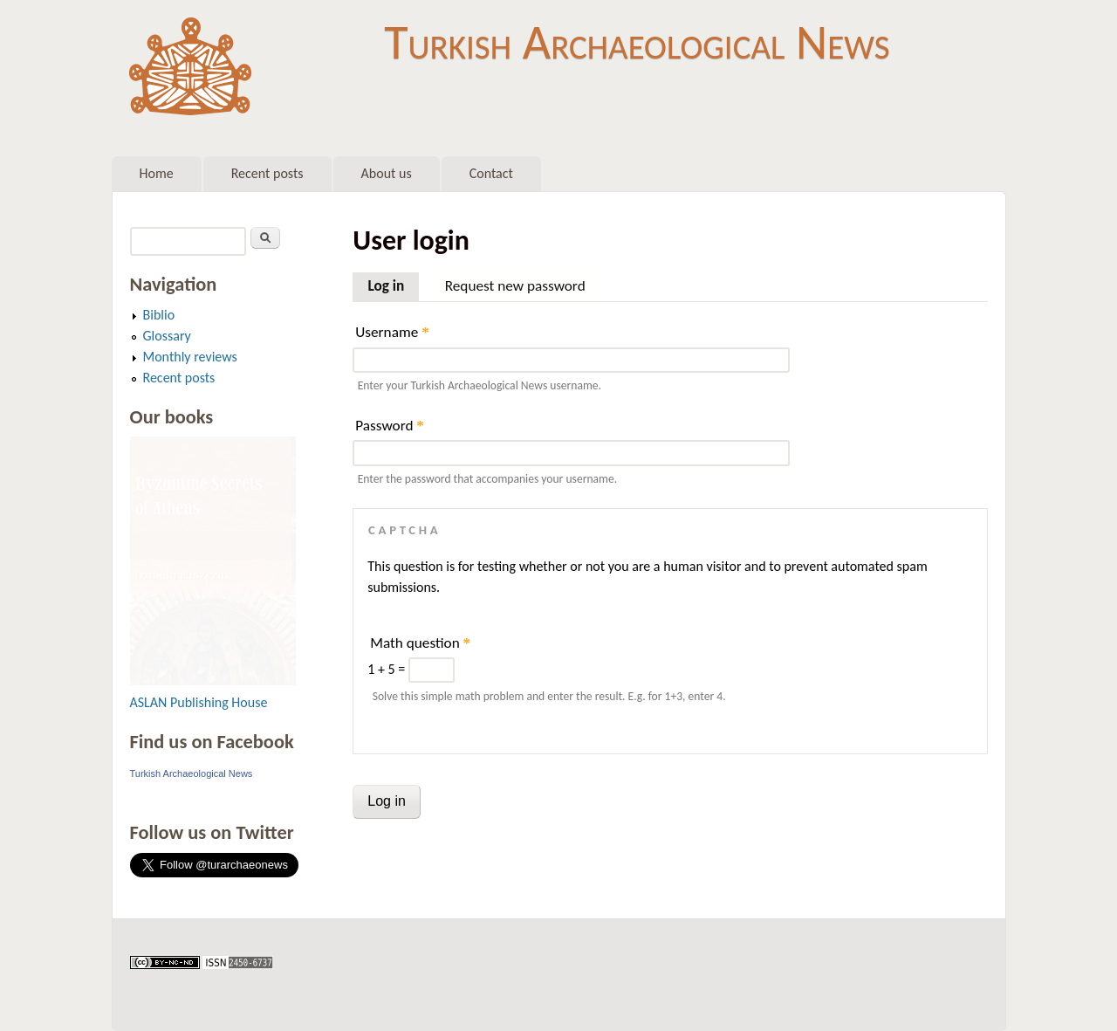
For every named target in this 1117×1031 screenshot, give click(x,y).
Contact (491, 173)
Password (389, 425)
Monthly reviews (190, 356)
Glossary (167, 335)
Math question (420, 643)
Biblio (159, 314)
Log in (393, 283)
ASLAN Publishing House (199, 702)
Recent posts (267, 173)
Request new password (515, 286)
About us (386, 173)
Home (157, 173)
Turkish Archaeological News (636, 42)
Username (391, 332)
